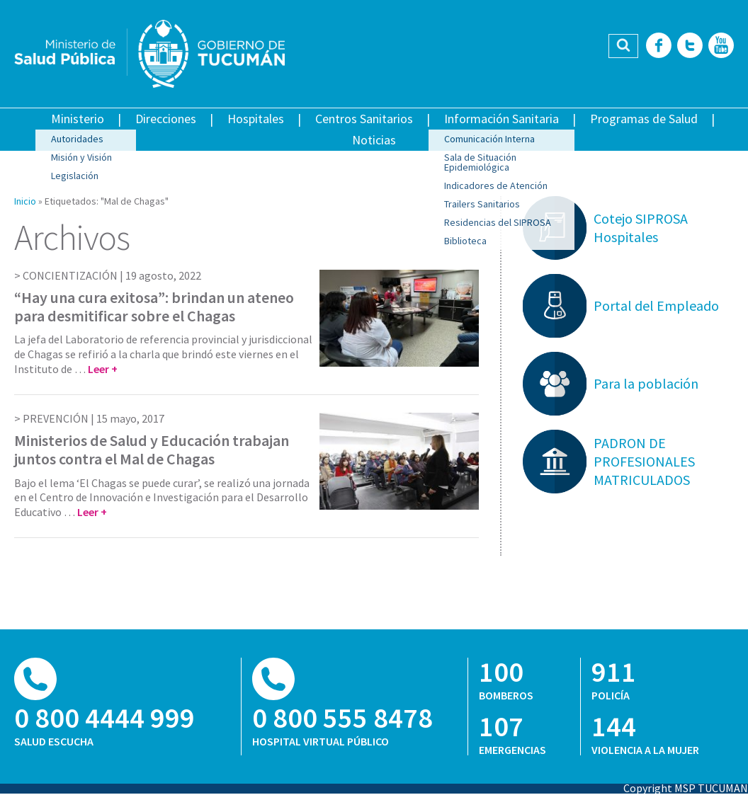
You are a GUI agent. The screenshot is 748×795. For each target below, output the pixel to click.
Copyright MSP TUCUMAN (685, 788)
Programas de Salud (644, 118)
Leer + (103, 369)
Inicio (25, 201)
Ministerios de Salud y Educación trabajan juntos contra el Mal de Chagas (151, 449)
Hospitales (255, 118)
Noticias (374, 140)
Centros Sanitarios (364, 118)
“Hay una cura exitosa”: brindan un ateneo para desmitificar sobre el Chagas (154, 306)
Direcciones (165, 118)
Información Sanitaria (501, 118)
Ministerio (77, 118)
